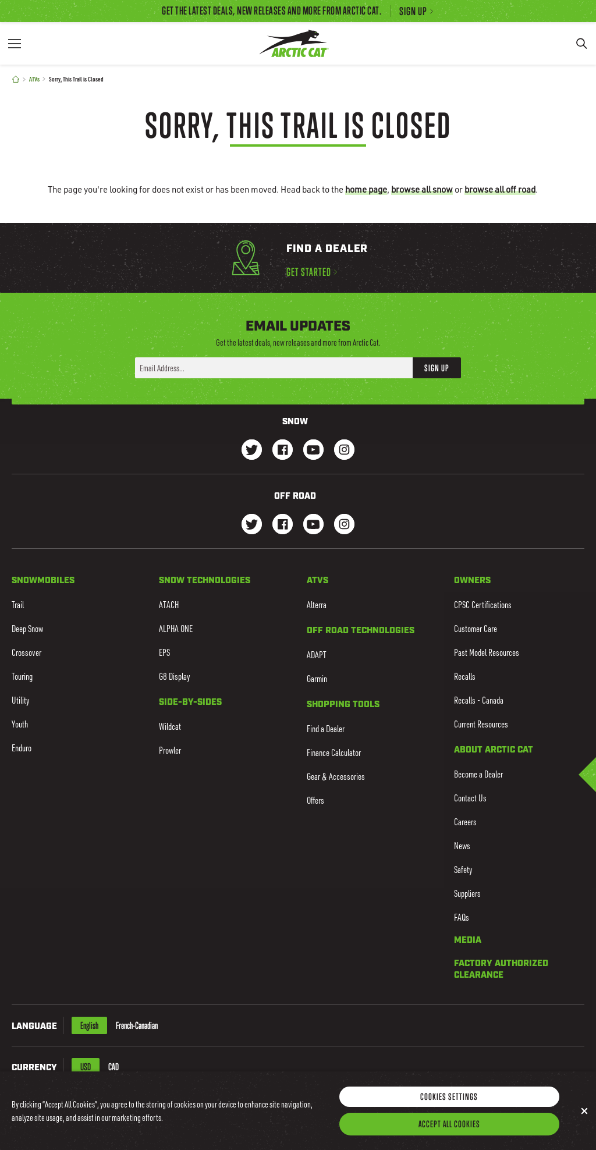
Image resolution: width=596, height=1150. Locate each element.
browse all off (499, 189)
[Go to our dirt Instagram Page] (252, 525)
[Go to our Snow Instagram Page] (344, 450)
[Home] (16, 79)
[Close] (584, 1120)
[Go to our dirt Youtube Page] (313, 525)
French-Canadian (137, 1025)
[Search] (581, 43)
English (89, 1025)
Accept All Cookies (449, 1133)
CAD (113, 1067)
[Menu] (14, 43)
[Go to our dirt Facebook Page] (282, 525)
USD (85, 1067)
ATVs (34, 78)
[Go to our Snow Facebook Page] (282, 450)
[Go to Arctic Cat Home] (294, 43)
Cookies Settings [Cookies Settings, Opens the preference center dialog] (449, 1106)
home (366, 189)
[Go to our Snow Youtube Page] (313, 450)
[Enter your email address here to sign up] (274, 367)
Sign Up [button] (436, 368)
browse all (422, 189)
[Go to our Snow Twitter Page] (252, 450)
